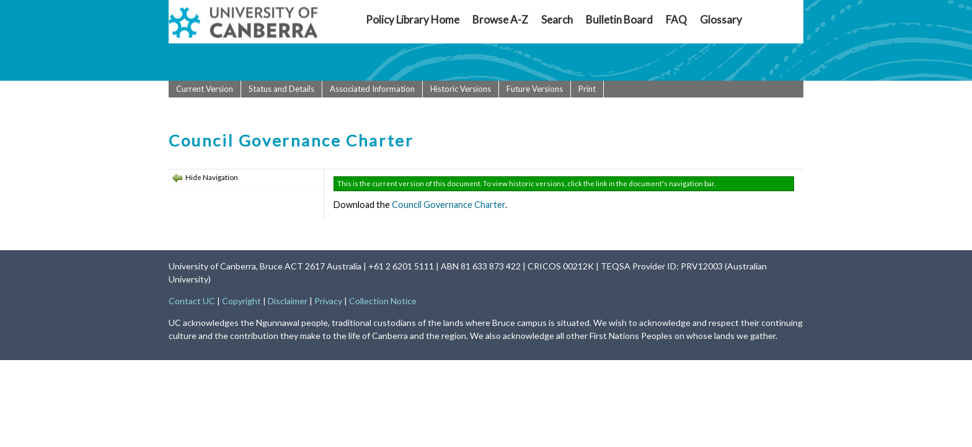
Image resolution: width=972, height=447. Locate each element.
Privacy (328, 301)
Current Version (204, 89)
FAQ (676, 19)
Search (557, 19)
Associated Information (372, 89)
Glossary (721, 19)
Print (587, 89)
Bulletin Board (619, 19)
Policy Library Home (412, 19)
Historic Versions (460, 89)
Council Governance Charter (448, 204)
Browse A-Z (500, 19)
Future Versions (534, 89)
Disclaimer (287, 301)
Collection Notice (383, 301)
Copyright (241, 301)
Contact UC (192, 301)
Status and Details (281, 89)
